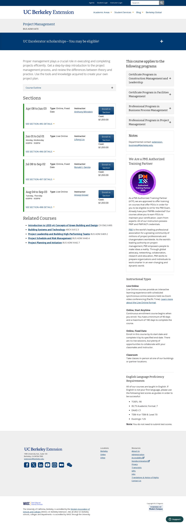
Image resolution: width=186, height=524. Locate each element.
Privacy (135, 464)
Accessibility (138, 458)
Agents (91, 3)
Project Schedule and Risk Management (50, 238)
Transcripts (137, 467)
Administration (138, 454)
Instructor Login (116, 3)
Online (103, 454)
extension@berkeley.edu (34, 459)
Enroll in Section (106, 110)
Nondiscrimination (141, 461)
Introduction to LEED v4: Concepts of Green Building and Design (63, 225)
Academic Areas (101, 12)
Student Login (102, 3)
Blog (138, 12)
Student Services (123, 12)
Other (102, 458)
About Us (136, 451)
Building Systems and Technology (46, 229)
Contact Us (136, 480)
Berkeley (104, 451)
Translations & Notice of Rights (145, 477)
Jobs (133, 474)
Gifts (134, 471)
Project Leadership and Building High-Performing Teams (59, 234)
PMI (131, 229)
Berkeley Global (154, 12)
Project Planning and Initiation (45, 242)
